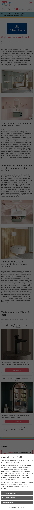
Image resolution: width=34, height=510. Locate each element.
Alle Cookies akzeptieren (9, 493)
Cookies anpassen (7, 502)
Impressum (12, 507)
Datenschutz (21, 507)
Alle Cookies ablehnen (8, 497)
